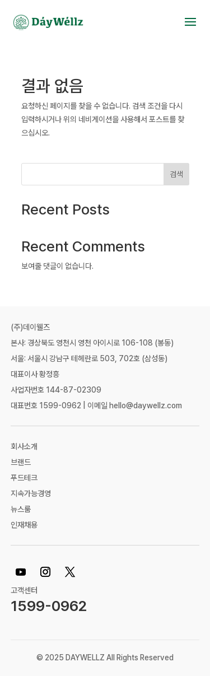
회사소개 (24, 446)
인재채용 (24, 524)
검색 (176, 174)
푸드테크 (24, 477)
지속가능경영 (31, 493)
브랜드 (21, 462)
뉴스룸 (21, 509)
